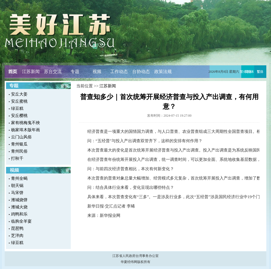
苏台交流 (53, 71)
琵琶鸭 (17, 228)
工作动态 (119, 71)
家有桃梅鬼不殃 (25, 123)
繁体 (243, 72)
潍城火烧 (19, 207)
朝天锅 (17, 185)
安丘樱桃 (19, 115)
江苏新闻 (31, 71)
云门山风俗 (21, 137)
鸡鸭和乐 (19, 214)
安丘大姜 (19, 94)
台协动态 (141, 71)
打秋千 (17, 158)
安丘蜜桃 (19, 101)
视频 (97, 71)
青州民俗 (19, 151)
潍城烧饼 (19, 200)
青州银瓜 (19, 144)
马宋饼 (17, 192)
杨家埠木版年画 (25, 130)
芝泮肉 (17, 235)
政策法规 (163, 71)
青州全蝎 (19, 178)
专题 (75, 71)
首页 (12, 71)
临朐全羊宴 (21, 221)
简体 (250, 72)
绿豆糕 (17, 108)
